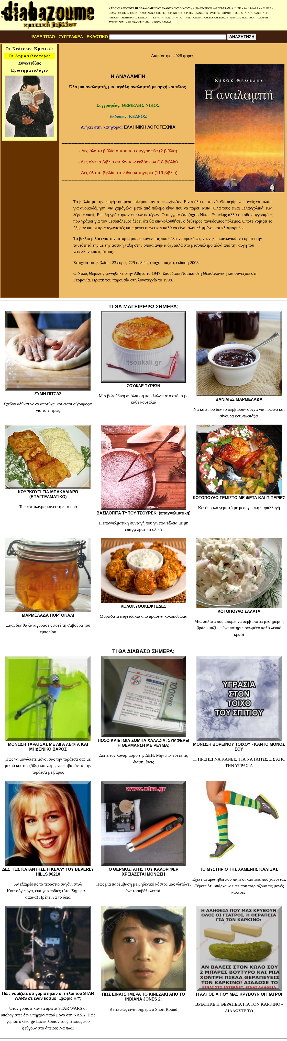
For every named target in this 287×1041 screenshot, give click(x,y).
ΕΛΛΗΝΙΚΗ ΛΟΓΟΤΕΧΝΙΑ (149, 127)
